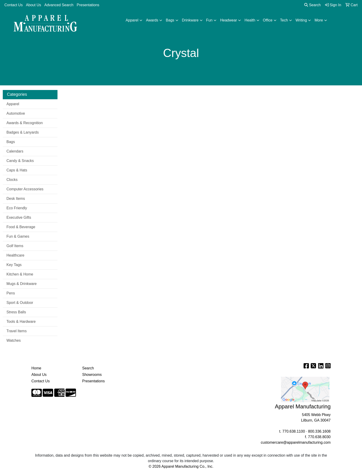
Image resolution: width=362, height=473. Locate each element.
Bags (10, 142)
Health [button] (249, 20)
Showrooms (92, 375)
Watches (13, 340)
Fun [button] (209, 20)
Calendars (14, 151)
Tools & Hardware (21, 321)
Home (36, 368)
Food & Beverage (20, 227)
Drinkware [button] (190, 20)
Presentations (88, 5)
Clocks (12, 180)
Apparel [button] (132, 20)
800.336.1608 (319, 431)
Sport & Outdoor (19, 303)
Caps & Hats (16, 170)
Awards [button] (152, 20)
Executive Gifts (18, 217)
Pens (10, 293)
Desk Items (15, 199)
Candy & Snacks (20, 161)
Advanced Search (58, 5)
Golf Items (14, 246)
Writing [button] (301, 20)
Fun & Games (17, 236)
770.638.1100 (293, 431)
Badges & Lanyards (22, 132)
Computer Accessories (24, 189)
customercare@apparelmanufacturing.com (296, 442)
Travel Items (16, 331)
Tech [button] (284, 20)
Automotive (15, 113)
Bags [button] (170, 20)
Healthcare (15, 255)
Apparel (12, 104)
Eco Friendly (16, 208)
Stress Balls (16, 312)
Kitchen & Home (19, 274)
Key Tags (14, 265)
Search (312, 5)
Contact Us (13, 5)
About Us (33, 5)
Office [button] (268, 20)
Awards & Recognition (24, 123)
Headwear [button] (228, 20)
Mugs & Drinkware (21, 284)
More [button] (318, 20)
